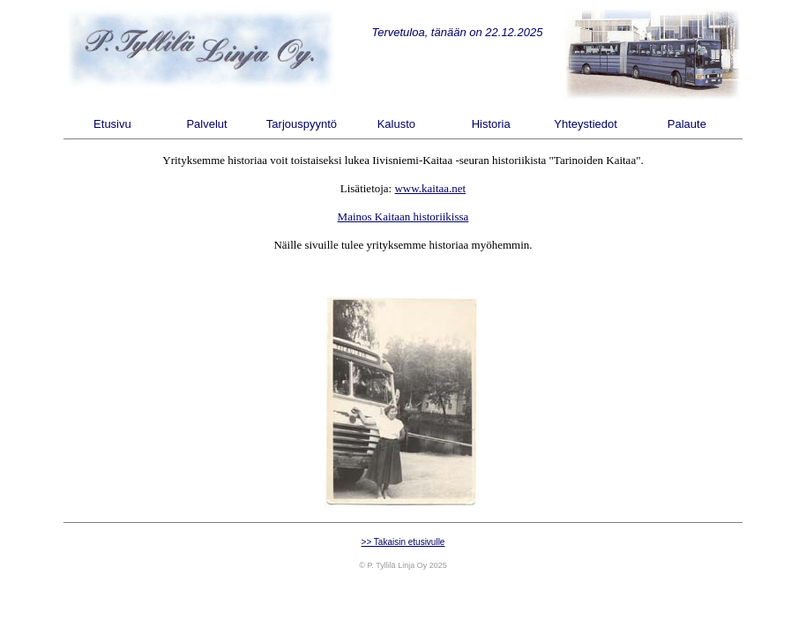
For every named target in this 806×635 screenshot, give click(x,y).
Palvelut (206, 124)
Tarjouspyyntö (301, 124)
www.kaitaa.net (430, 188)
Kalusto (396, 124)
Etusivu (112, 124)
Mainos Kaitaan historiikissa (403, 216)
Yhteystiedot (585, 124)
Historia (491, 124)
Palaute (687, 124)
